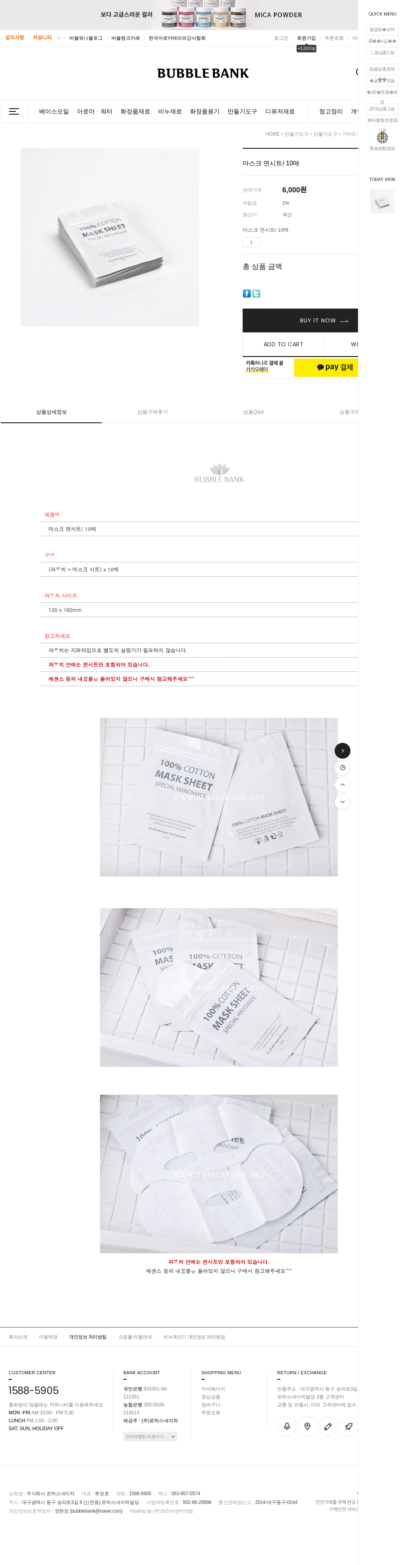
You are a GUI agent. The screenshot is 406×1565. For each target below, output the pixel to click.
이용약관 (48, 1337)
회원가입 (306, 38)
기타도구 (351, 134)
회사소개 (18, 1337)
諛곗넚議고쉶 (382, 108)
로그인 (281, 38)
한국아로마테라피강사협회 (177, 38)
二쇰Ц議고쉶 (382, 52)
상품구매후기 (152, 412)
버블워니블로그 (86, 38)
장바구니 (210, 1405)
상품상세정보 (51, 412)
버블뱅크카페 (125, 38)
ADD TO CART (284, 344)
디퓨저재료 (280, 111)
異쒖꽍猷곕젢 (382, 141)
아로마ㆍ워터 (95, 111)
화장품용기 (205, 111)
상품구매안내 (354, 412)
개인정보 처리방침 (88, 1337)
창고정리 (331, 111)
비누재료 (170, 111)
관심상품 (210, 1397)
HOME (272, 134)
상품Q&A (253, 412)
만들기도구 (242, 111)
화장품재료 (135, 111)
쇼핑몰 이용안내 (135, 1337)
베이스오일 (54, 111)
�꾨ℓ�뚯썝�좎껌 (382, 94)
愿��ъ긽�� (382, 40)
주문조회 (334, 38)
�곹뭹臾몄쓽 (382, 80)
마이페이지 (213, 1389)
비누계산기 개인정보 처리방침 (194, 1337)
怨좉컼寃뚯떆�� (382, 71)
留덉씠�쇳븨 (382, 29)
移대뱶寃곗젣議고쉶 (382, 122)
